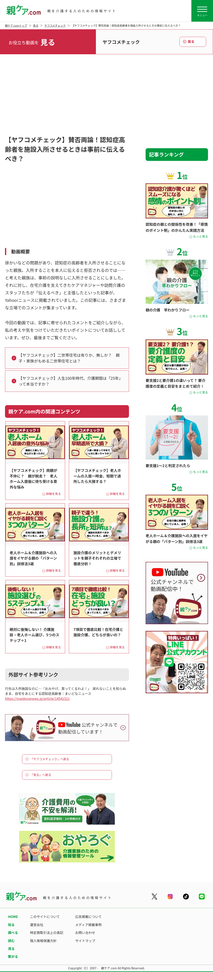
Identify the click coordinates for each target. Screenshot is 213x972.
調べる (13, 932)
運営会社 (36, 924)
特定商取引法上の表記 (46, 932)
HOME (13, 916)
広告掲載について (88, 916)
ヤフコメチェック (55, 25)
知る (11, 924)
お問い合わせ (85, 932)
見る (35, 25)
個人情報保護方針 (43, 940)
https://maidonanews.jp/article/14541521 (37, 698)
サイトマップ (85, 940)
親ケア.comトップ (16, 25)
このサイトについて (45, 916)
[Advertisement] (106, 96)
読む (11, 940)
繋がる (13, 956)
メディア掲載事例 (88, 924)
